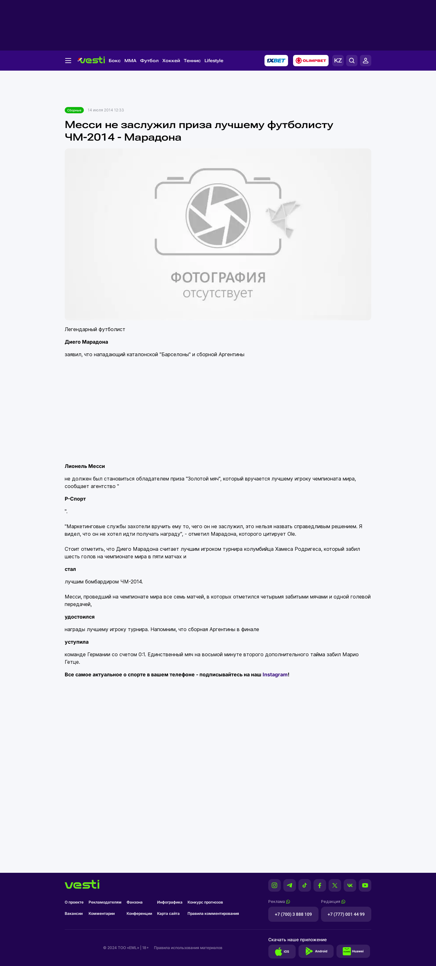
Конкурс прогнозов (205, 902)
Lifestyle (213, 60)
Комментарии (102, 913)
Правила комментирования (213, 913)
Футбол (149, 60)
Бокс (115, 60)
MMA (130, 60)
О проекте (74, 902)
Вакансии (74, 913)
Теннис (192, 60)
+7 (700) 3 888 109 (293, 914)
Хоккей (171, 60)
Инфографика (170, 902)
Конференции (139, 913)
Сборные (74, 110)
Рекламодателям (105, 902)
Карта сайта (168, 913)
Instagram (275, 674)
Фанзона (135, 902)
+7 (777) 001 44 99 (346, 914)
